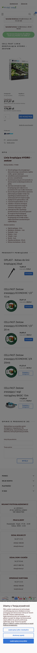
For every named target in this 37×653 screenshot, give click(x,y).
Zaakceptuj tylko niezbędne (18, 630)
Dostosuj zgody (18, 635)
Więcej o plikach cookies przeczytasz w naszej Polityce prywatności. (18, 624)
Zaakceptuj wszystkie (18, 641)
